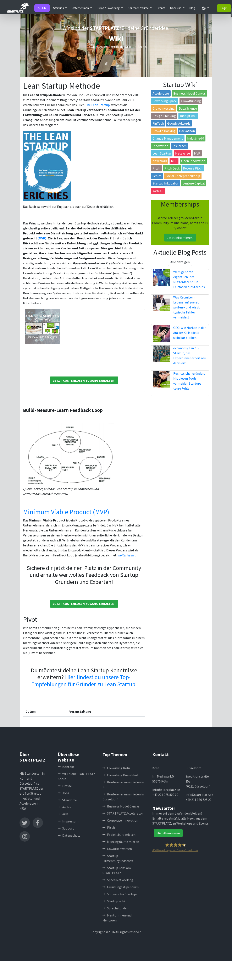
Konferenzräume (138, 8)
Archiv (64, 807)
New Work (160, 161)
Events (161, 8)
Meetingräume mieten (121, 842)
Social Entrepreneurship (183, 176)
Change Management (168, 138)
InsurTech (179, 146)
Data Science (188, 108)
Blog (192, 8)
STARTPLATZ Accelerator (123, 813)
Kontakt (66, 767)
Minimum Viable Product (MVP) (66, 512)
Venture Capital (194, 183)
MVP (197, 153)
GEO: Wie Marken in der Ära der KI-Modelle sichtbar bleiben (189, 333)
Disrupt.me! (188, 116)
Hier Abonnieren (168, 833)
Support (66, 828)
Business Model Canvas (189, 93)
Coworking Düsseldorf (120, 775)
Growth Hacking (164, 131)
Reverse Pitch (193, 168)
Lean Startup (162, 153)
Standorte (67, 800)
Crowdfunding (191, 101)
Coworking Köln (116, 768)
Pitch (156, 168)
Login (224, 8)
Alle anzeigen (180, 262)
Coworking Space (165, 101)
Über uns (176, 8)
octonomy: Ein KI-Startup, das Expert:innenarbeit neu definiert (189, 355)
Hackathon (187, 131)
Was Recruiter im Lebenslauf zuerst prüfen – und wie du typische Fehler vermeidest (186, 307)
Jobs (63, 793)
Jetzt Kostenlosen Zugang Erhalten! (84, 380)
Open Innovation (193, 161)
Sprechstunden (115, 908)
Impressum (68, 821)
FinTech (158, 123)
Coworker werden (117, 849)
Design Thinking (164, 116)
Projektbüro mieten (119, 834)
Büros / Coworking (108, 8)
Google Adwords (178, 123)
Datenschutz (69, 835)
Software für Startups (120, 894)
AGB (63, 814)
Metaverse (182, 153)
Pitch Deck (171, 168)
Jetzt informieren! (180, 237)
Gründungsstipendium (121, 887)
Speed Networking (118, 880)
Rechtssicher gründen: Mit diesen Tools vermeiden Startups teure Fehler (189, 380)
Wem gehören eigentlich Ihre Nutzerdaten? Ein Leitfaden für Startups (189, 279)
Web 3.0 (158, 191)
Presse (65, 786)
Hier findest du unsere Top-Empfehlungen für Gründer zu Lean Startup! (84, 680)
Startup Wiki (114, 901)
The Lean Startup (97, 105)
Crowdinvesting (164, 108)
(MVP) (42, 238)
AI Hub (42, 8)
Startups (59, 8)
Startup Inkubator (165, 183)
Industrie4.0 (195, 138)
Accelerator (161, 93)
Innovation (160, 146)
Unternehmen (80, 8)
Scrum (157, 176)
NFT (174, 161)
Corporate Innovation (120, 820)
